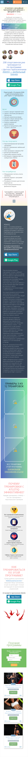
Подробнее (13, 692)
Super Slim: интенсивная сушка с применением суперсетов (13, 686)
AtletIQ (7, 224)
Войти (25, 2)
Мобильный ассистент (14, 581)
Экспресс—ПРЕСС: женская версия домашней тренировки (13, 712)
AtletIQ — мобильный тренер (14, 73)
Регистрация (17, 2)
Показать (14, 665)
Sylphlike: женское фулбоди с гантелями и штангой (13, 738)
